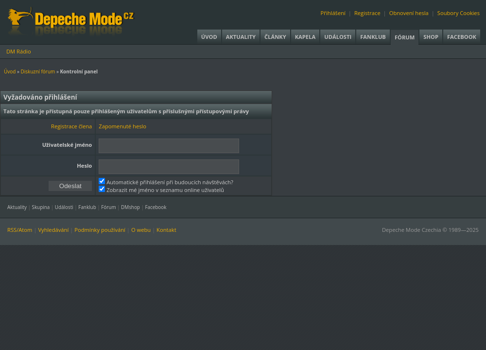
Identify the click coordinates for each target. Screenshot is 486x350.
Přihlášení (333, 13)
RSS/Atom (19, 229)
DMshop (130, 207)
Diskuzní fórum (38, 71)
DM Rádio (18, 51)
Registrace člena (71, 126)
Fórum (405, 37)
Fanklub (373, 36)
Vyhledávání (53, 229)
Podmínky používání (99, 229)
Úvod (209, 36)
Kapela (305, 36)
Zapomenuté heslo (122, 126)
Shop (430, 36)
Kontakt (166, 229)
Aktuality (241, 36)
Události (337, 36)
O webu (141, 229)
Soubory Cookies (458, 13)
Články (275, 36)
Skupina (41, 207)
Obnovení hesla (409, 13)
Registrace (367, 13)
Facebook (461, 36)
